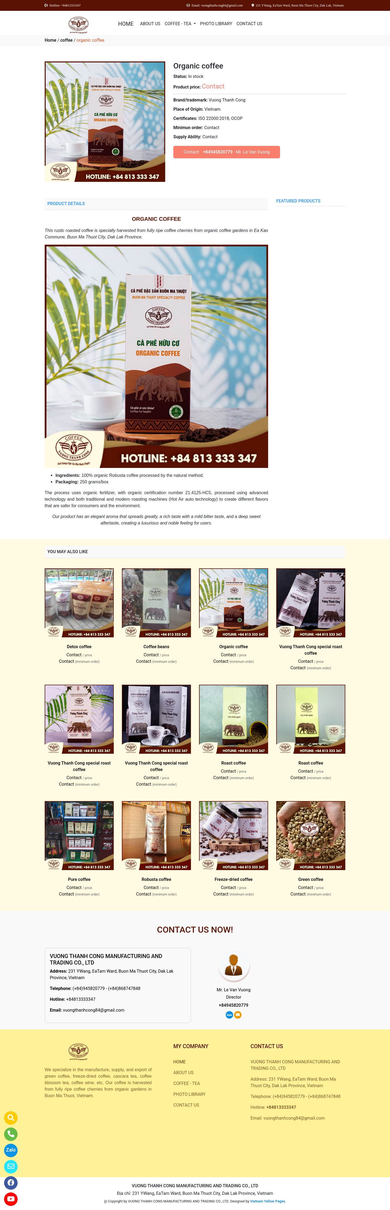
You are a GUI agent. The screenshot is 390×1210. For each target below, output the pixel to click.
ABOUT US (150, 23)
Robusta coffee (156, 879)
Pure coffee (79, 879)
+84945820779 (218, 152)
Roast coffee (233, 763)
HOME (126, 24)
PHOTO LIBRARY (216, 23)
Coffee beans (156, 646)
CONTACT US (249, 23)
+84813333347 (80, 999)
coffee (66, 40)
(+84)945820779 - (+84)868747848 (106, 988)
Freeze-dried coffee (233, 879)
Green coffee (310, 879)
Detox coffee (79, 646)
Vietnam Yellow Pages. (268, 1201)
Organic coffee (233, 646)
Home (50, 40)
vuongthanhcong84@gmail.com (93, 1010)
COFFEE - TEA (178, 23)
